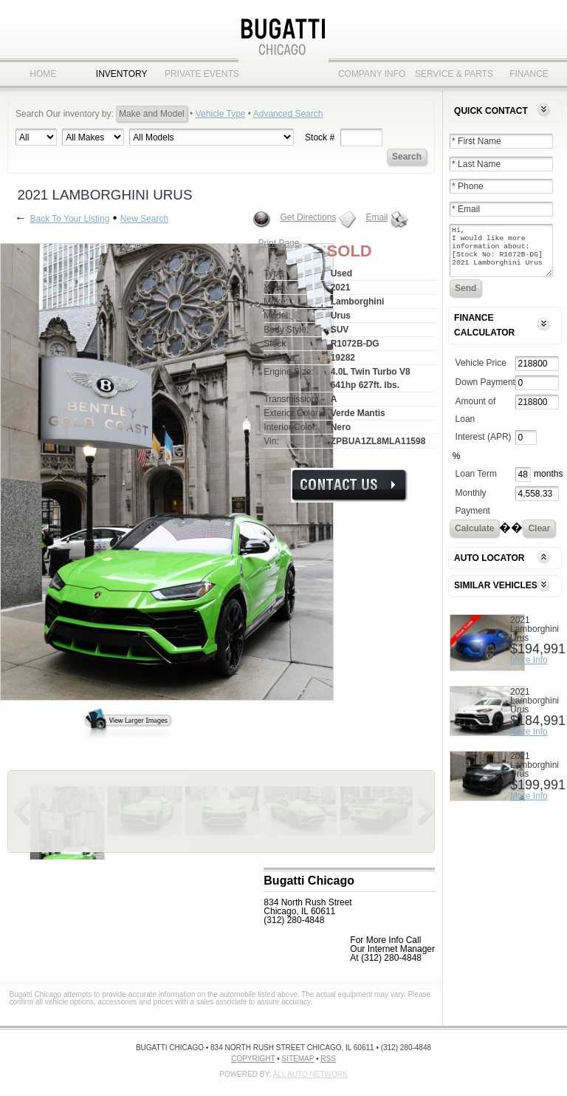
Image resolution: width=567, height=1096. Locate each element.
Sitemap (298, 1059)
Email (376, 217)
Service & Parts (450, 74)
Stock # (319, 137)
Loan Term (476, 482)
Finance (529, 74)
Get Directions (308, 217)
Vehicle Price (481, 372)
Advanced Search (288, 114)
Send (465, 297)
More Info (529, 669)
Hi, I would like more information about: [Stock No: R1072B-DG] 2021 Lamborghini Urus (501, 255)
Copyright (253, 1059)
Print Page (278, 243)
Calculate (474, 537)
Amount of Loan (476, 419)
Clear (539, 537)
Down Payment (485, 391)
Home (43, 74)
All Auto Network (310, 1074)
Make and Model (152, 114)
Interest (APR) (484, 445)
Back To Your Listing (69, 219)
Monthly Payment (473, 511)
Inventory (122, 74)
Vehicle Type (221, 114)
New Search (144, 219)
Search (407, 157)
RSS (328, 1059)
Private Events (200, 74)
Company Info (372, 74)
